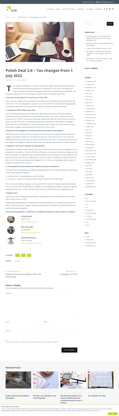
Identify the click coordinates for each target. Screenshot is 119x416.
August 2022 (90, 90)
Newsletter (98, 9)
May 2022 (89, 99)
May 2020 (89, 172)
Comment (9, 293)
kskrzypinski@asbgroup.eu (32, 243)
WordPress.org (90, 246)
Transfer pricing (91, 219)
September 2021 (91, 123)
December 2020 (91, 150)
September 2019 (91, 187)
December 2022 (91, 81)
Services (58, 9)
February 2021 (90, 144)
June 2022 (89, 96)
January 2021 (90, 147)
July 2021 (89, 129)
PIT (13, 66)
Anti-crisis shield (91, 201)
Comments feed (91, 243)
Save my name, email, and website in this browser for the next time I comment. (32, 342)
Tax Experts (89, 9)
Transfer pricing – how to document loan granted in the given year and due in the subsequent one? (98, 38)
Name (8, 322)
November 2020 (91, 153)
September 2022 (91, 87)
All (6, 66)
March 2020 (89, 178)
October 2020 (90, 156)
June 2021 (89, 132)
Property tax (90, 210)
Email (46, 322)
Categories (80, 9)
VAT (87, 222)
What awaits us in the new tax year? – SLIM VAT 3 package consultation (99, 59)
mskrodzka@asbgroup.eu (32, 232)
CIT (10, 66)
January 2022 (90, 111)
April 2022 (89, 102)
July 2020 (89, 165)
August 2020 (90, 163)
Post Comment (69, 350)
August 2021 (90, 126)
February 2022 (90, 108)
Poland (17, 261)
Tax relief (89, 216)
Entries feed (89, 240)
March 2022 (89, 105)
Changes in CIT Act (59, 273)
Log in (88, 237)
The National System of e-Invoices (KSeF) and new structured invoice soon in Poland (71, 399)
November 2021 (91, 117)
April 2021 (89, 139)
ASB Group (50, 9)
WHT (87, 225)
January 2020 (90, 183)
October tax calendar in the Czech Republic (44, 397)
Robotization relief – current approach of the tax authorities (99, 44)
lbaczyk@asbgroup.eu (30, 222)
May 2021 (89, 135)
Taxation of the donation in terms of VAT (98, 48)
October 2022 (90, 84)
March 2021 (89, 141)
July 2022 (89, 93)
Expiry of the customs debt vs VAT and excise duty (23, 274)
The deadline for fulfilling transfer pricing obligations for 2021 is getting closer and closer (98, 53)
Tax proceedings (91, 213)
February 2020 (90, 181)
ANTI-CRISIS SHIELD (68, 9)
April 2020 (89, 174)
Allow (112, 414)
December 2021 (91, 114)
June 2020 (89, 168)
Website (8, 331)
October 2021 (90, 120)
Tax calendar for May (97, 396)
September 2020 (91, 159)
